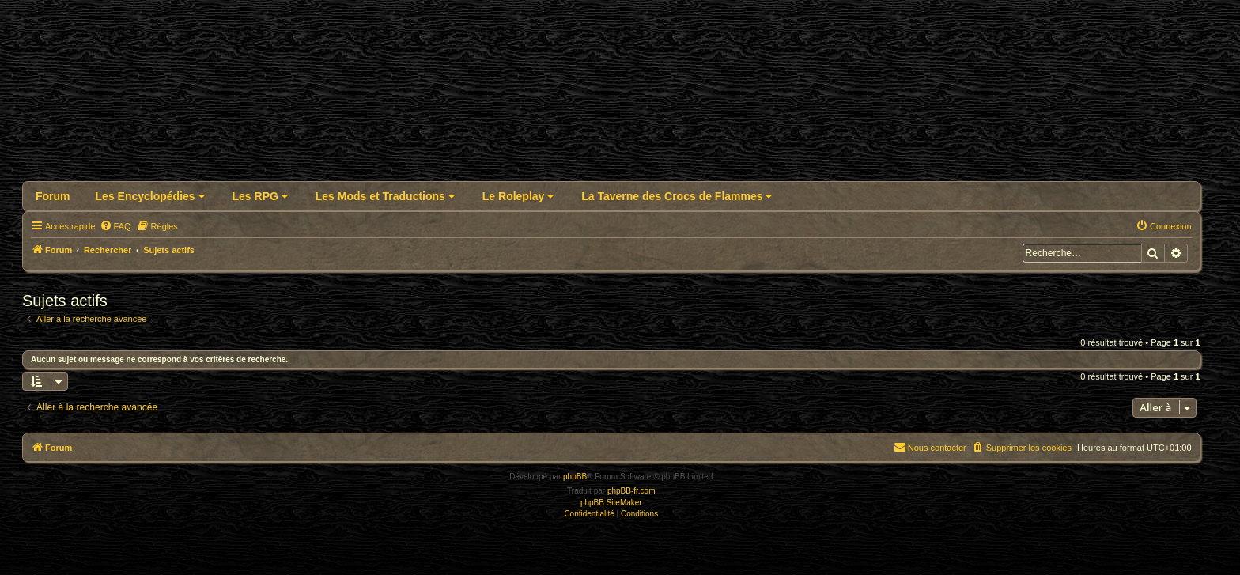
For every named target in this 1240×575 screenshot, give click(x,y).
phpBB (575, 476)
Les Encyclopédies (150, 196)
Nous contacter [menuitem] (930, 446)
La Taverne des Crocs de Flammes (676, 196)
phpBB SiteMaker (611, 502)
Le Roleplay (518, 196)
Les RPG (260, 196)
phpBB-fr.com (631, 490)
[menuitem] (115, 226)
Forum (53, 196)
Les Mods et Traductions (385, 196)
